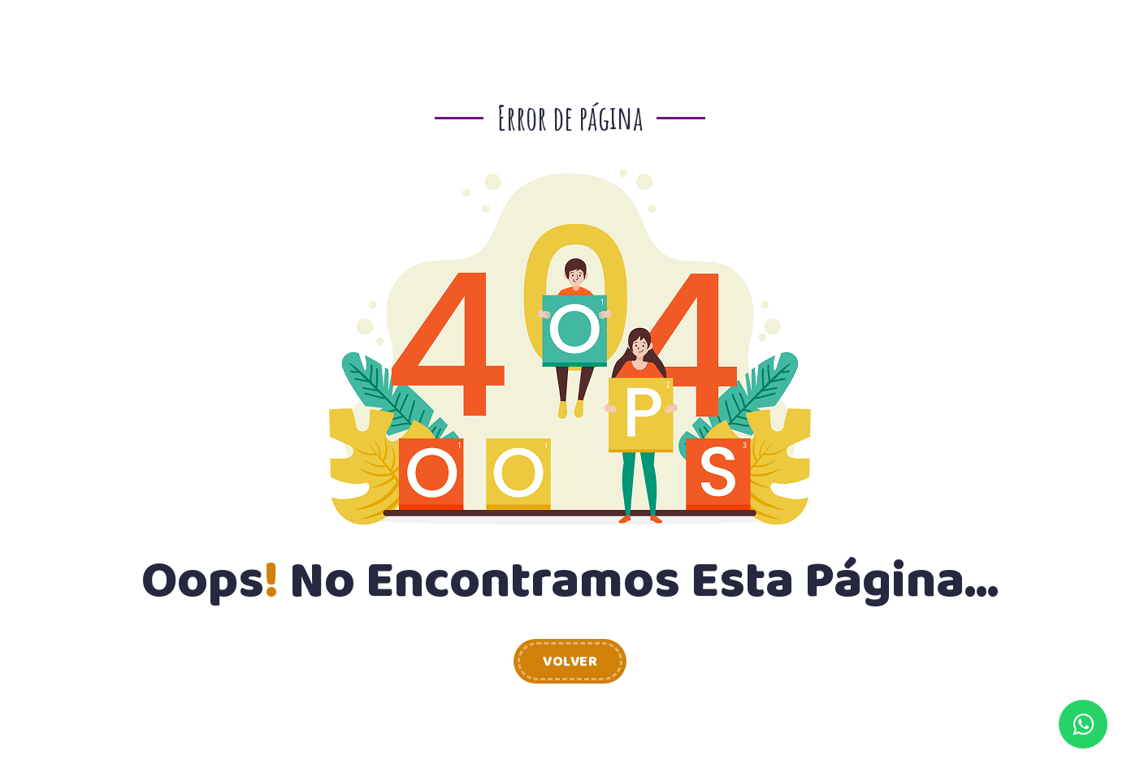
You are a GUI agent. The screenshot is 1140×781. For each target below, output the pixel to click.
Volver (570, 661)
